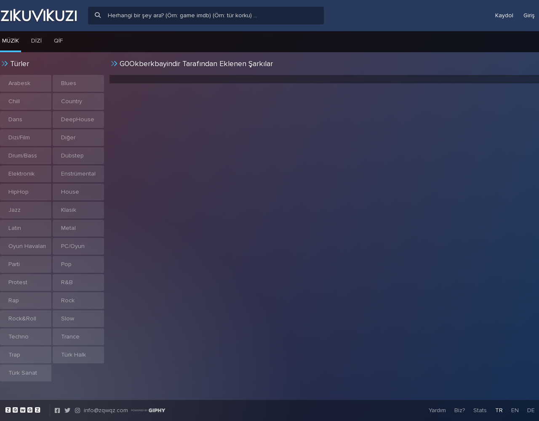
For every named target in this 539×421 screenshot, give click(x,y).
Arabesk (19, 83)
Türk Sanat (22, 372)
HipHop (18, 191)
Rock (68, 300)
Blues (68, 83)
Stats (480, 410)
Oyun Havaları (27, 246)
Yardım (437, 410)
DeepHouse (77, 119)
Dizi (36, 40)
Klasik (68, 209)
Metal (68, 228)
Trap (14, 354)
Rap (13, 300)
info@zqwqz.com (106, 410)
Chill (14, 101)
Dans (15, 119)
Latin (14, 228)
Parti (14, 264)
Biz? (459, 410)
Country (71, 101)
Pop (66, 264)
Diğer (68, 137)
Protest (17, 282)
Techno (18, 336)
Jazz (14, 209)
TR (499, 410)
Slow (67, 318)
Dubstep (72, 155)
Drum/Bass (22, 155)
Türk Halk (73, 354)
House (70, 191)
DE (531, 410)
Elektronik (21, 173)
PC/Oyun (73, 246)
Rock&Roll (22, 318)
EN (515, 410)
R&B (67, 282)
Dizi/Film (19, 137)
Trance (70, 336)
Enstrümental (78, 173)
